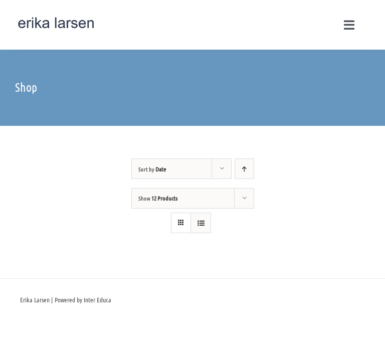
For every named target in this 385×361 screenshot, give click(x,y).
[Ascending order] (244, 168)
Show (157, 198)
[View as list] (201, 223)
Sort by (152, 169)
